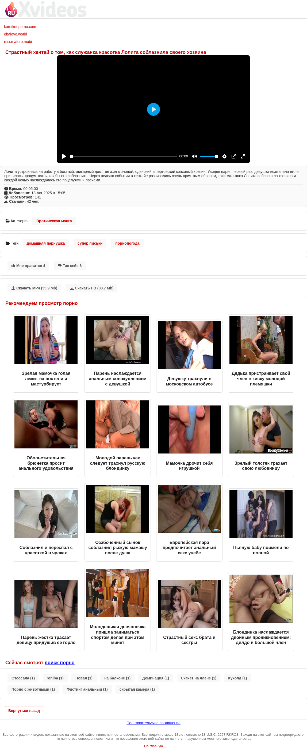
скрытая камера (137, 689)
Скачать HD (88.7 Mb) (92, 288)
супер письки (90, 243)
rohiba (55, 678)
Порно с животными (33, 689)
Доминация (155, 678)
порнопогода (127, 243)
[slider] (123, 156)
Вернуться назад (24, 711)
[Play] (64, 156)
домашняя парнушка (45, 243)
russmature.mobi (18, 41)
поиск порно (60, 662)
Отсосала (23, 678)
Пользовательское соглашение (153, 723)
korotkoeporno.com (20, 27)
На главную (153, 746)
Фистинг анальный (87, 689)
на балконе (117, 678)
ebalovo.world (15, 34)
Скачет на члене (198, 678)
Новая (84, 678)
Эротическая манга (54, 221)
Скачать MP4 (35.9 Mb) (34, 288)
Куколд (237, 678)
